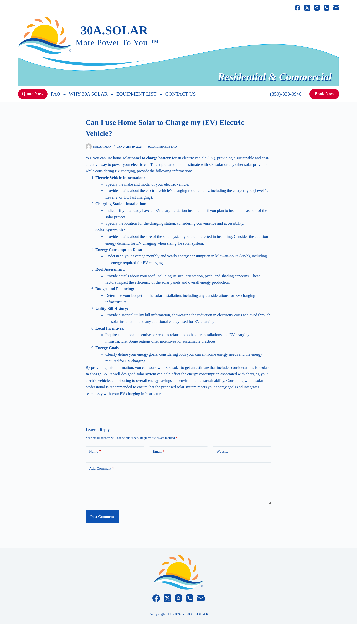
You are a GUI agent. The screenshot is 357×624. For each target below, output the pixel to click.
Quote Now (32, 93)
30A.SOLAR (114, 30)
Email (159, 451)
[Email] (336, 8)
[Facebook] (297, 8)
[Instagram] (317, 8)
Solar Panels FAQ (162, 146)
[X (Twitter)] (307, 8)
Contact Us (180, 94)
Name (95, 451)
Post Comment (102, 517)
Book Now (324, 93)
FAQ (55, 94)
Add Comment (101, 469)
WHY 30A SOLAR (88, 94)
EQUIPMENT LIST (136, 94)
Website (222, 451)
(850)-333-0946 (285, 94)
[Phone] (326, 8)
